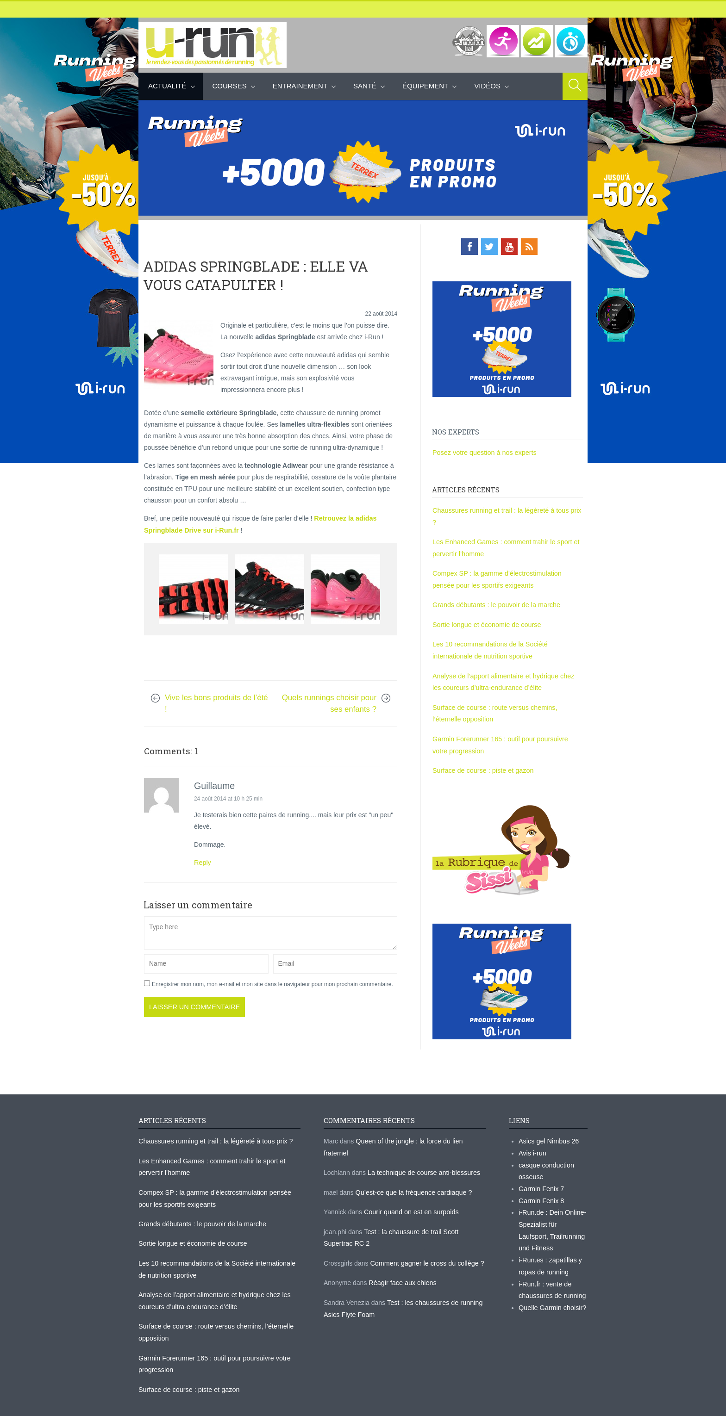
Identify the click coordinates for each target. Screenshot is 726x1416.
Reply (202, 861)
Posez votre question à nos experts (483, 451)
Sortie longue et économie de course (485, 610)
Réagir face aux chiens (401, 1250)
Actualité (167, 86)
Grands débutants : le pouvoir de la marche (494, 590)
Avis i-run (532, 1133)
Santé (364, 86)
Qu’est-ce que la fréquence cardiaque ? (412, 1161)
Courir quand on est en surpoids (410, 1180)
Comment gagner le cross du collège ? (425, 1230)
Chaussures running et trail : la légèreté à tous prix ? (507, 509)
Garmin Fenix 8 (541, 1180)
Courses (230, 86)
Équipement (425, 86)
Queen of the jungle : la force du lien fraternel (420, 1122)
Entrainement (300, 86)
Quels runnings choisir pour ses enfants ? (329, 702)
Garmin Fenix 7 (541, 1168)
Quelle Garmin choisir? (551, 1284)
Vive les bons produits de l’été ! (216, 702)
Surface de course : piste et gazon (481, 753)
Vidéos (487, 86)
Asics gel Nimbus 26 (548, 1122)
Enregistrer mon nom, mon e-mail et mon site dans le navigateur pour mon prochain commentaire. (272, 982)
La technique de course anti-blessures (422, 1141)
